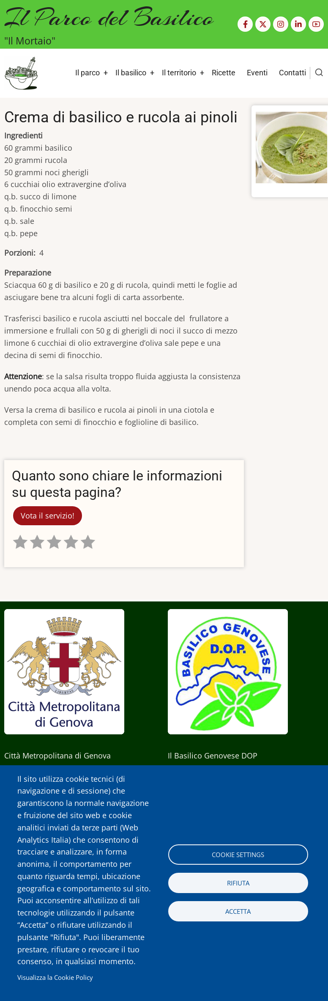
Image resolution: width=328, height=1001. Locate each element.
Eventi (257, 72)
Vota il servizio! (47, 515)
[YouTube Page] (316, 24)
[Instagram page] (280, 24)
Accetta (238, 911)
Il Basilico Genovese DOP (212, 755)
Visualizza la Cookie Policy (55, 977)
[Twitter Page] (263, 24)
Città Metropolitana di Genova (57, 755)
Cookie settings (238, 854)
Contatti (292, 72)
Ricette (223, 72)
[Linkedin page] (298, 24)
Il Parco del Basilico (108, 17)
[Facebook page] (245, 24)
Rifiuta (238, 883)
